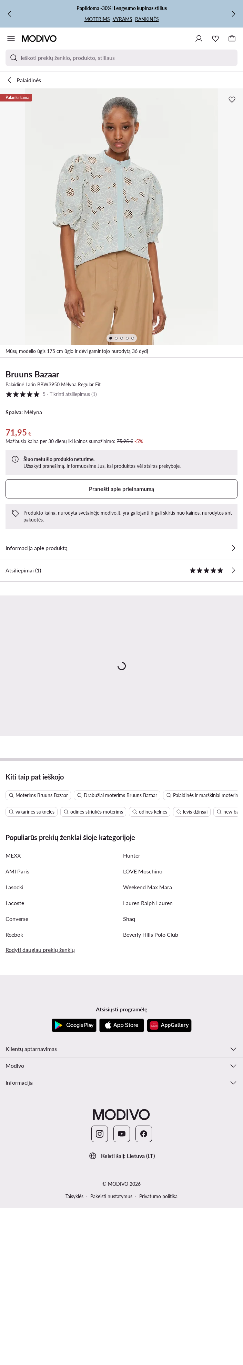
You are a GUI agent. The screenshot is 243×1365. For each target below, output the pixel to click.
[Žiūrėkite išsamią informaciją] (233, 548)
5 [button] (51, 394)
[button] (121, 216)
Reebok (14, 1089)
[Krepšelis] (232, 38)
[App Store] (121, 1180)
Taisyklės (74, 1351)
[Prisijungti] (199, 38)
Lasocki (14, 1041)
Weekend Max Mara (147, 1041)
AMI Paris (17, 1025)
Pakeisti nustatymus (111, 1351)
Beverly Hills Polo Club (150, 1089)
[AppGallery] (169, 1180)
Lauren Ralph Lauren (148, 1057)
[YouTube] (121, 1288)
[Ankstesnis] (9, 14)
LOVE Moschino (142, 1025)
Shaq (129, 1073)
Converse (17, 1073)
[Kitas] (233, 14)
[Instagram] (99, 1288)
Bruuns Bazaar (32, 374)
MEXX (13, 1010)
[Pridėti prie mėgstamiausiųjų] (232, 99)
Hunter (131, 1010)
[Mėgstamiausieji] (215, 38)
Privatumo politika (158, 1351)
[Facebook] (143, 1288)
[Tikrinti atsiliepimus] (233, 570)
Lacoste (15, 1057)
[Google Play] (74, 1180)
